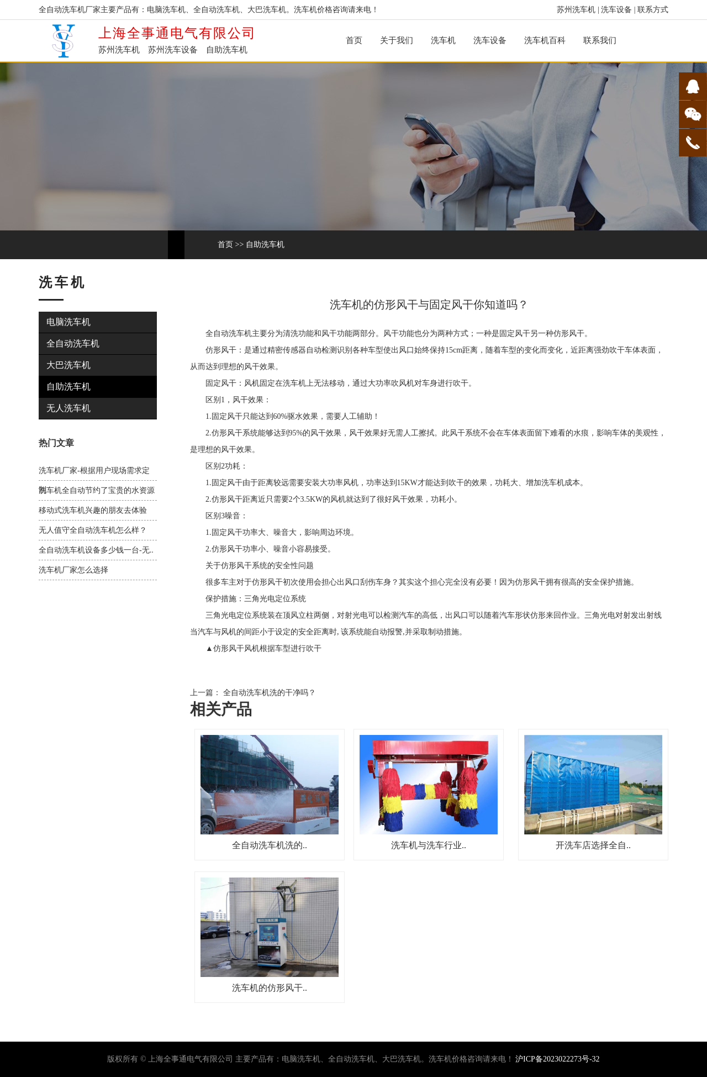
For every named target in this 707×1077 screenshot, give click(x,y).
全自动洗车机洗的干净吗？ (268, 693)
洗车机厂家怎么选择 (73, 570)
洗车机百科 (545, 40)
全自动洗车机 (72, 343)
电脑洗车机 (68, 322)
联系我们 (599, 40)
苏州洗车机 (576, 10)
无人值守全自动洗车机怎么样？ (93, 530)
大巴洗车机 (68, 365)
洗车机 (443, 40)
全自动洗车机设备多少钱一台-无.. (96, 550)
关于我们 (396, 40)
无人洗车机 (68, 408)
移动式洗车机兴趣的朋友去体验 (93, 510)
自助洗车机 (265, 244)
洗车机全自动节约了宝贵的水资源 (97, 490)
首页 (354, 40)
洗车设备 (616, 10)
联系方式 (652, 10)
